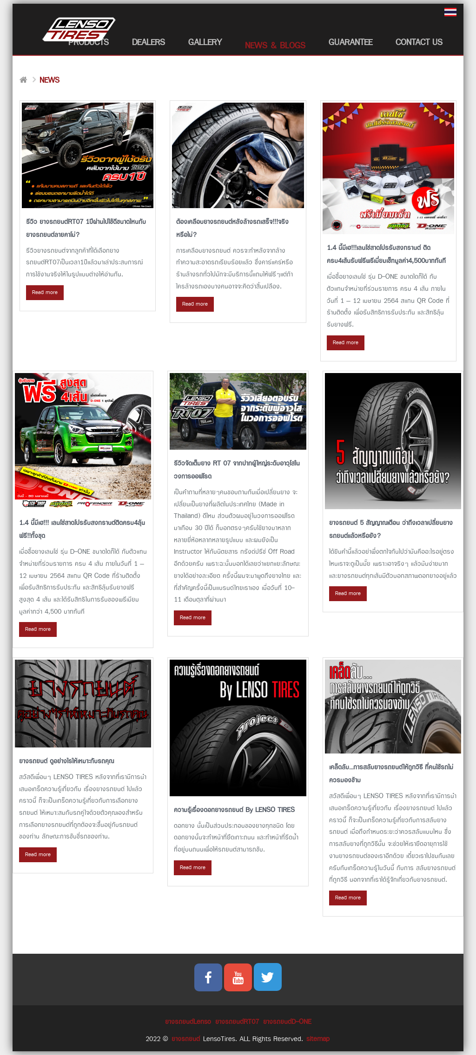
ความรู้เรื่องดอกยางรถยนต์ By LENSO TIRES (234, 810)
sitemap (318, 1039)
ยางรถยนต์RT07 (237, 1021)
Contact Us (419, 42)
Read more (45, 292)
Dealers (148, 42)
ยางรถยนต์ (186, 1039)
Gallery (205, 42)
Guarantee (350, 42)
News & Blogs (275, 45)
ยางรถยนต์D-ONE (287, 1021)
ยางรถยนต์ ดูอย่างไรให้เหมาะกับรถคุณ (66, 761)
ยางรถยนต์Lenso (188, 1021)
